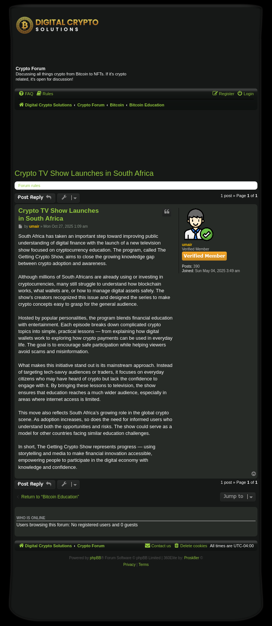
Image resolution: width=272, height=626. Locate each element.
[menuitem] (25, 93)
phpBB (95, 558)
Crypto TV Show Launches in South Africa (84, 173)
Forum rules (29, 185)
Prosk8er (191, 558)
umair (187, 245)
